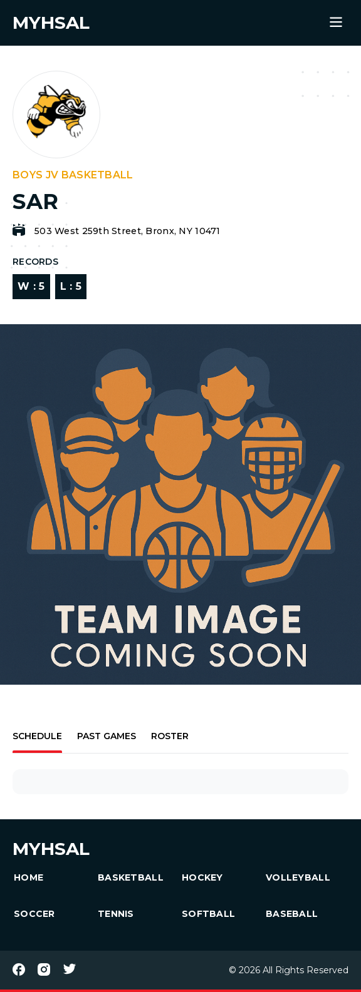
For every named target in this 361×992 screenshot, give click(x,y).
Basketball (131, 877)
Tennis (116, 913)
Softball (208, 913)
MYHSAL (51, 848)
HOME (28, 877)
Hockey (202, 877)
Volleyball (298, 877)
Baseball (292, 913)
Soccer (34, 913)
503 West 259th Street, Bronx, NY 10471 (127, 231)
